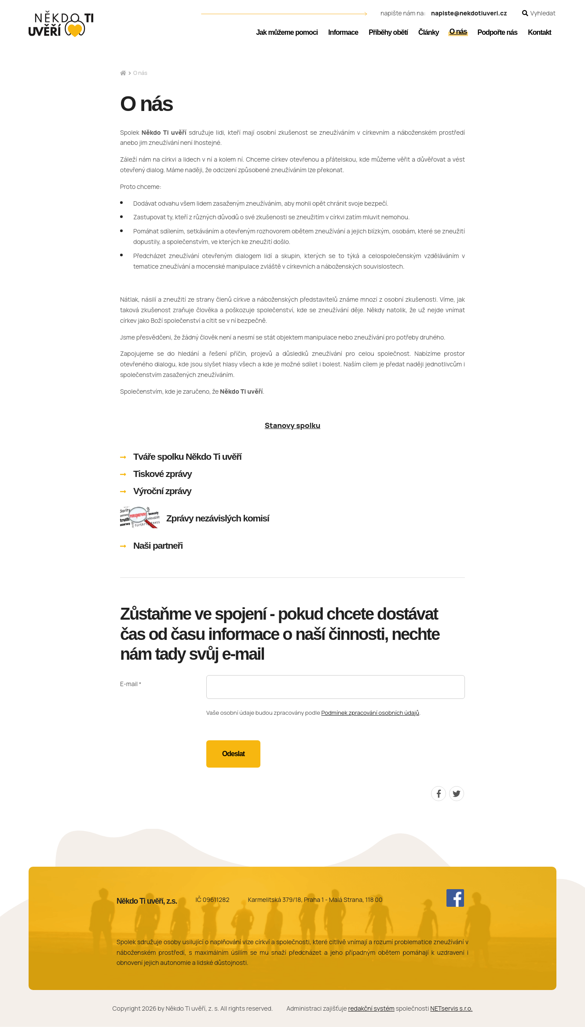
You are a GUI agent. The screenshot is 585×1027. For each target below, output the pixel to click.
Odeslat (233, 753)
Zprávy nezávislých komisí (217, 518)
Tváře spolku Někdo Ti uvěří (187, 456)
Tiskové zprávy (162, 474)
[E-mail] (335, 687)
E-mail (129, 684)
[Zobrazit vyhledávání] (538, 13)
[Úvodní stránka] (61, 24)
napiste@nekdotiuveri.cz (469, 13)
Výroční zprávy (162, 491)
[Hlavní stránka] (123, 73)
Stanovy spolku (293, 425)
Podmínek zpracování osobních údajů (370, 713)
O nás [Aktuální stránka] (140, 73)
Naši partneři (158, 545)
